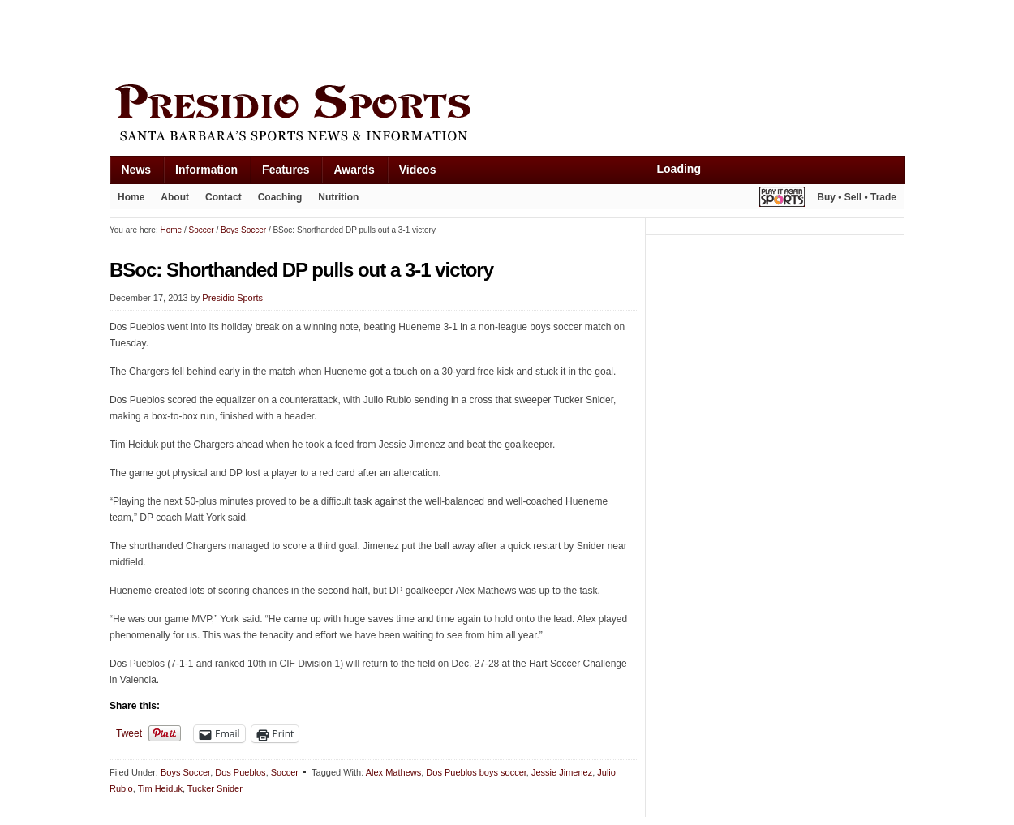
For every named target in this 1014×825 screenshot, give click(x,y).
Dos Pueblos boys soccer (476, 772)
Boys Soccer (185, 772)
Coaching (280, 197)
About (175, 197)
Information (206, 169)
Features (285, 169)
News (137, 169)
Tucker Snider (215, 788)
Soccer (285, 772)
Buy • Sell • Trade (856, 197)
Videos (417, 169)
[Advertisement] (405, 38)
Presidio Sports (507, 115)
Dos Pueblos (240, 772)
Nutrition (338, 197)
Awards (353, 169)
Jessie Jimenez (561, 772)
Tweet (129, 733)
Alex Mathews (393, 772)
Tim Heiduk (160, 788)
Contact (223, 197)
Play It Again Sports (782, 199)
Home (131, 197)
